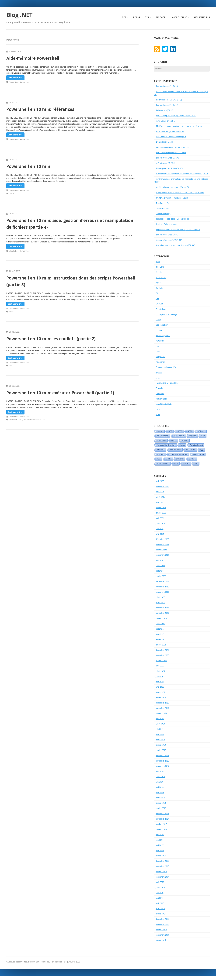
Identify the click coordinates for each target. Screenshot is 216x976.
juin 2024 (160, 529)
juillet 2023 (160, 566)
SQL (158, 378)
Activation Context (196, 445)
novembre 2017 (162, 819)
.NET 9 (189, 431)
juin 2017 (160, 840)
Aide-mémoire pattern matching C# (171, 137)
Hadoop (159, 330)
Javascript (160, 341)
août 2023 (160, 560)
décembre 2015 (162, 919)
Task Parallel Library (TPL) (167, 383)
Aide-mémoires (202, 17)
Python (159, 372)
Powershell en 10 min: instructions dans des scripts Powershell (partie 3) (70, 281)
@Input (173, 440)
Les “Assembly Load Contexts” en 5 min (173, 147)
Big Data (160, 17)
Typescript (160, 394)
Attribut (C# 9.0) (169, 240)
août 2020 (160, 666)
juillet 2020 (160, 671)
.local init (160, 431)
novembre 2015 (162, 924)
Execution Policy (16, 420)
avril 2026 (160, 481)
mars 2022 (160, 602)
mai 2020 (160, 682)
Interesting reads (163, 336)
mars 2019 (160, 740)
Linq (157, 346)
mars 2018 (160, 798)
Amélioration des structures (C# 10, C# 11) (174, 187)
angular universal (163, 463)
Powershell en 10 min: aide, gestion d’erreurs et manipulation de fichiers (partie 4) (69, 223)
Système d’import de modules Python (172, 198)
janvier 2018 (161, 808)
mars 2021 (160, 634)
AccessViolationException (166, 445)
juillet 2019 (160, 724)
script (11, 312)
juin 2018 (160, 782)
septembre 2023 (163, 555)
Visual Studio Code (164, 404)
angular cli (180, 459)
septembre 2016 (163, 877)
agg (201, 450)
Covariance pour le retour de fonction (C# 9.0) (175, 245)
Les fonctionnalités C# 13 (167, 86)
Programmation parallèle (166, 367)
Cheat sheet (14, 82)
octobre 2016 (161, 872)
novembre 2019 (162, 708)
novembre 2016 (162, 866)
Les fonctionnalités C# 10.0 (167, 158)
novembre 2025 (162, 486)
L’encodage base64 (164, 142)
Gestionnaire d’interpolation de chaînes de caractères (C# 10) (182, 174)
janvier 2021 (161, 645)
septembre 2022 (163, 592)
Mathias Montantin (166, 38)
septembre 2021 (163, 618)
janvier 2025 (161, 513)
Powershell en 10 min (28, 166)
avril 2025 (160, 502)
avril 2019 (160, 734)
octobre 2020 (161, 660)
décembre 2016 (162, 861)
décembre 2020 (162, 650)
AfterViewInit (190, 450)
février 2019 (161, 745)
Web (147, 17)
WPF (158, 415)
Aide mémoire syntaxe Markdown (170, 131)
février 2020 (161, 697)
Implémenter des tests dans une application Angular (178, 229)
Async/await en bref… (165, 121)
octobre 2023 (161, 550)
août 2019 (160, 718)
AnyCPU (186, 463)
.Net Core (160, 267)
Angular (159, 272)
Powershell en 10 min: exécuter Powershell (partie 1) (60, 393)
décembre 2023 (162, 539)
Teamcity (159, 388)
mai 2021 (160, 629)
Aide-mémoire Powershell (32, 58)
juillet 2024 (160, 523)
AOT (196, 463)
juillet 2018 (160, 777)
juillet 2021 (160, 624)
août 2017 (160, 835)
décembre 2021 (162, 608)
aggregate (160, 454)
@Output (184, 440)
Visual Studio (161, 399)
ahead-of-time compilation (178, 454)
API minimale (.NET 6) (165, 163)
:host (203, 436)
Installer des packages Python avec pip (172, 219)
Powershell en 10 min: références (40, 109)
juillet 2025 (160, 497)
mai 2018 (160, 787)
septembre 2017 (163, 829)
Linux (158, 351)
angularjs (192, 459)
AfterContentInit (175, 450)
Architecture (179, 17)
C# (157, 293)
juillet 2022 (160, 597)
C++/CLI (159, 304)
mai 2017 (160, 845)
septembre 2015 (163, 935)
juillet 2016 (160, 887)
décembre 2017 (162, 814)
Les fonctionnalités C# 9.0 (167, 235)
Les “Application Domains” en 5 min (171, 153)
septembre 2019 (163, 713)
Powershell (24, 82)
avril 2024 (160, 534)
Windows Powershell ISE (34, 420)
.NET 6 (179, 431)
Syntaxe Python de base (166, 224)
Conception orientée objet (167, 314)
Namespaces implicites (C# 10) (169, 168)
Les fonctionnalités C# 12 (167, 105)
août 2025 (160, 492)
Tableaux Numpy (163, 214)
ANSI (176, 463)
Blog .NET (19, 15)
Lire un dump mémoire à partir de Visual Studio (176, 116)
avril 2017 (160, 850)
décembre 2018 (162, 756)
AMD (158, 459)
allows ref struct (198, 454)
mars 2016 (160, 908)
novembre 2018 (162, 761)
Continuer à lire (15, 78)
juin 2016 (160, 893)
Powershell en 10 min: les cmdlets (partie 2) (51, 338)
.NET (123, 17)
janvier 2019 (161, 750)
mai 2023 (160, 571)
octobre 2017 (161, 824)
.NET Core (201, 431)
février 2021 (161, 639)
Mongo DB (160, 356)
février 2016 (161, 914)
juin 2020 (160, 676)
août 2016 (160, 882)
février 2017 (161, 856)
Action (182, 445)
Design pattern (162, 325)
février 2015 (161, 940)
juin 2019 (160, 729)
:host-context (161, 440)
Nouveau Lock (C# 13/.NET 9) (169, 100)
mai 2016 (160, 898)
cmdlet (11, 193)
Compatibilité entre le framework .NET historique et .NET (180, 192)
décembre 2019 (162, 703)
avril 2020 (160, 687)
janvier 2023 (161, 576)
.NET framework (162, 436)
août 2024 (160, 518)
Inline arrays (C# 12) (165, 110)
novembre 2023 (162, 544)
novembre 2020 (162, 655)
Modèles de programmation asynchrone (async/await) (179, 126)
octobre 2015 (161, 930)
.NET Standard (179, 436)
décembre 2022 (162, 581)
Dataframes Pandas (164, 203)
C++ (157, 298)
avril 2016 (160, 903)
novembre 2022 (162, 587)
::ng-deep (192, 436)
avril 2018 (160, 792)
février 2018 (161, 803)
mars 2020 (160, 692)
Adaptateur (161, 450)
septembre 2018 (163, 766)
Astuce (159, 283)
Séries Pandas (162, 208)
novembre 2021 (162, 613)
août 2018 (160, 771)
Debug (136, 17)
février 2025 (161, 508)
